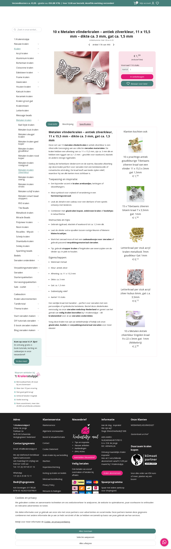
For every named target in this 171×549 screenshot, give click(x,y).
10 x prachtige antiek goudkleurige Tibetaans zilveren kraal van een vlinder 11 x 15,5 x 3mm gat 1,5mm (135, 164)
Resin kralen (22, 227)
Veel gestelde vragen (52, 503)
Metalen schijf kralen (28, 191)
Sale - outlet (26, 286)
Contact (46, 443)
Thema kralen (26, 308)
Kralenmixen (22, 105)
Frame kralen (22, 77)
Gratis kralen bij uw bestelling (55, 455)
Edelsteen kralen (27, 72)
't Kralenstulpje (21, 39)
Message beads (24, 115)
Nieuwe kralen (26, 43)
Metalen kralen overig (26, 178)
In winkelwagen (137, 76)
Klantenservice (49, 425)
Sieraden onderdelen (26, 260)
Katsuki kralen (23, 91)
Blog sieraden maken (26, 330)
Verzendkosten (49, 497)
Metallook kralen (24, 212)
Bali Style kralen (26, 124)
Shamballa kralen (25, 241)
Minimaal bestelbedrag (52, 479)
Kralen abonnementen (25, 298)
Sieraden (26, 272)
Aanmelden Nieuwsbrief (84, 457)
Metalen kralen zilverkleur (26, 171)
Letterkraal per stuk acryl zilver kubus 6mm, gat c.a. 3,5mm (136, 293)
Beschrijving (67, 124)
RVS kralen (23, 203)
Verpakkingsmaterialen (27, 267)
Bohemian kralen (24, 62)
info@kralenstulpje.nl (28, 449)
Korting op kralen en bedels (54, 473)
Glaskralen (27, 82)
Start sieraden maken (26, 315)
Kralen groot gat (24, 101)
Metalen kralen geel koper (28, 142)
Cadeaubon (20, 294)
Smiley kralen (23, 246)
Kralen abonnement (112, 473)
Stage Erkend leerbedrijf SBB (113, 431)
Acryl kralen (27, 53)
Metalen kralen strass (26, 185)
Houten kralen (27, 86)
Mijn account (147, 3)
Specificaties (85, 124)
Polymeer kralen (27, 222)
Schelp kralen (23, 236)
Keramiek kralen (24, 96)
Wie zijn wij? (106, 428)
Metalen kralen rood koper (28, 157)
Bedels (26, 255)
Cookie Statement (50, 449)
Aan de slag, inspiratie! (111, 425)
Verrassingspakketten (25, 282)
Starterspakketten (23, 277)
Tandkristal (26, 303)
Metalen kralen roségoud (26, 164)
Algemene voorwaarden (53, 431)
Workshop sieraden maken (54, 509)
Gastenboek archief (139, 434)
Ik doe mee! (21, 361)
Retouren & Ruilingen (52, 491)
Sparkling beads (24, 250)
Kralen (26, 48)
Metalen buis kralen (28, 129)
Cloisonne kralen (24, 67)
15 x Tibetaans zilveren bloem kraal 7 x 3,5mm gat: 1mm (135, 210)
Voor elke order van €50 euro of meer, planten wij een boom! (143, 476)
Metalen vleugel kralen (26, 135)
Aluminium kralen (25, 58)
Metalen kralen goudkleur (26, 150)
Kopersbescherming (51, 467)
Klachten (46, 461)
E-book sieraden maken (26, 325)
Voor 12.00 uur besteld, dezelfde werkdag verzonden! (88, 3)
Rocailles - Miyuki (27, 231)
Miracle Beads (23, 217)
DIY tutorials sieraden (26, 320)
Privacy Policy (48, 485)
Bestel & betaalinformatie (54, 437)
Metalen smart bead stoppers (28, 197)
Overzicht (52, 124)
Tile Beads (23, 207)
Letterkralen (22, 110)
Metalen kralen (27, 120)
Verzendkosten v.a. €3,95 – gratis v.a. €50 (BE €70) (36, 3)
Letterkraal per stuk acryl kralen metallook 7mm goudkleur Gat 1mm (135, 251)
